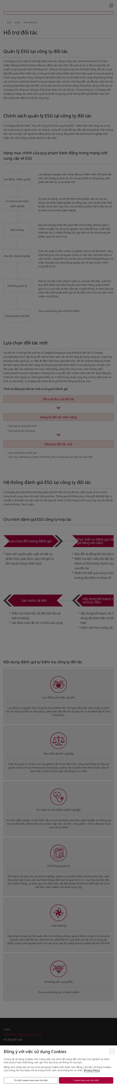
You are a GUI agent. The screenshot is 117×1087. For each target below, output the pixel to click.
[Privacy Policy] (92, 1070)
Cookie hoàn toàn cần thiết (86, 1080)
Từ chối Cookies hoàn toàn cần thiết (31, 1080)
